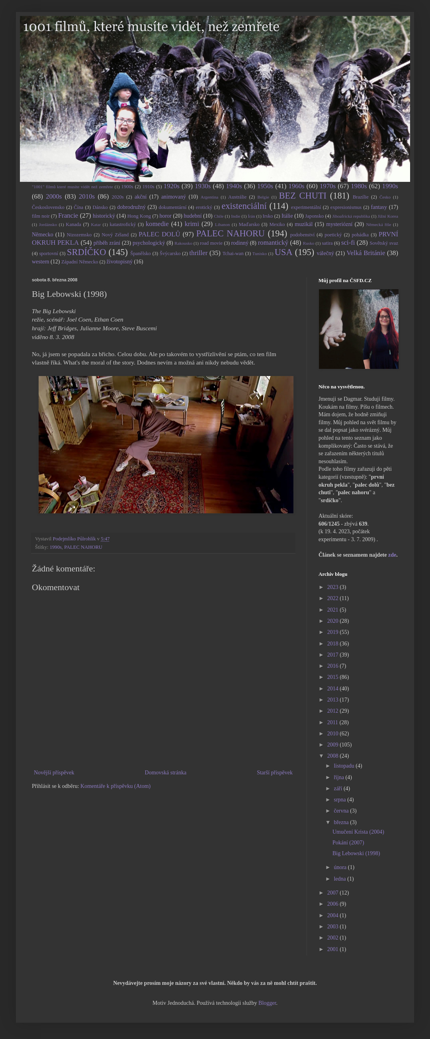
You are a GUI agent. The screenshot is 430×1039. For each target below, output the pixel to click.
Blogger (267, 1003)
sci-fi (348, 242)
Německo (42, 235)
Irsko (268, 216)
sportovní (48, 253)
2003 (333, 927)
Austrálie (237, 197)
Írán (251, 216)
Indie (235, 216)
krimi (192, 224)
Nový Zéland (115, 235)
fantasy (379, 207)
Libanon (222, 224)
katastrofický (123, 224)
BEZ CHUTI (302, 196)
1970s (328, 186)
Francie (68, 215)
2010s (87, 196)
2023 (333, 587)
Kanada (73, 224)
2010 (333, 734)
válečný (325, 253)
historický (104, 216)
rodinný (239, 243)
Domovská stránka (166, 773)
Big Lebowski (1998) (356, 853)
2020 (333, 621)
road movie (211, 243)
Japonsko (314, 216)
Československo (48, 207)
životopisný (120, 262)
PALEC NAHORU (230, 233)
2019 (333, 632)
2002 (333, 938)
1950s (265, 186)
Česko (385, 197)
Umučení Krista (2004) (358, 832)
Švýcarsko (170, 253)
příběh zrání (107, 243)
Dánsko (100, 207)
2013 (333, 700)
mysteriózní (339, 224)
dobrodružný (131, 207)
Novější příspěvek (54, 773)
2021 (333, 610)
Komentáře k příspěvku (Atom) (115, 786)
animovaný (173, 197)
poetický (333, 235)
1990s (390, 186)
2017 (333, 655)
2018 (333, 644)
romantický (273, 242)
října (339, 777)
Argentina (210, 197)
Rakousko (183, 243)
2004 (333, 915)
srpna (340, 800)
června (342, 811)
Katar (96, 224)
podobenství (302, 235)
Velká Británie (365, 253)
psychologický (149, 243)
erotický (204, 207)
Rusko (309, 243)
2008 (333, 756)
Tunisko (259, 253)
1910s (148, 186)
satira (327, 243)
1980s (359, 186)
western (40, 262)
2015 (333, 677)
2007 (333, 893)
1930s (203, 186)
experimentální (306, 207)
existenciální (243, 206)
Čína (78, 207)
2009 (333, 745)
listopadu (345, 766)
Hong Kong (139, 216)
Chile (218, 216)
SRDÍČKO (86, 252)
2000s (54, 196)
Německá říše (378, 224)
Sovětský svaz (383, 243)
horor (165, 216)
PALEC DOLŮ (159, 234)
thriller (199, 253)
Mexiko (277, 224)
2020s (118, 197)
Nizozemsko (79, 235)
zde (392, 555)
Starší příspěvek (275, 773)
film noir (41, 216)
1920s (172, 186)
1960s (296, 186)
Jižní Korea (388, 216)
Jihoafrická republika (351, 216)
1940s (234, 186)
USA (284, 252)
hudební (192, 216)
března (342, 822)
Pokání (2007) (348, 843)
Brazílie (361, 197)
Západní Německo (79, 262)
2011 (333, 722)
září (338, 788)
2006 (333, 904)
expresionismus (346, 207)
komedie (157, 224)
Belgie (263, 197)
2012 (333, 711)
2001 (333, 949)
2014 (333, 689)
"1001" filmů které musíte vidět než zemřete (72, 186)
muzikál (304, 224)
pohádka (360, 235)
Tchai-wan (233, 253)
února (341, 867)
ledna (340, 879)
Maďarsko (249, 224)
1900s (127, 186)
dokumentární (173, 207)
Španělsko (140, 253)
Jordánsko (48, 224)
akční (141, 197)
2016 (333, 666)
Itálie (287, 216)
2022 (333, 598)
